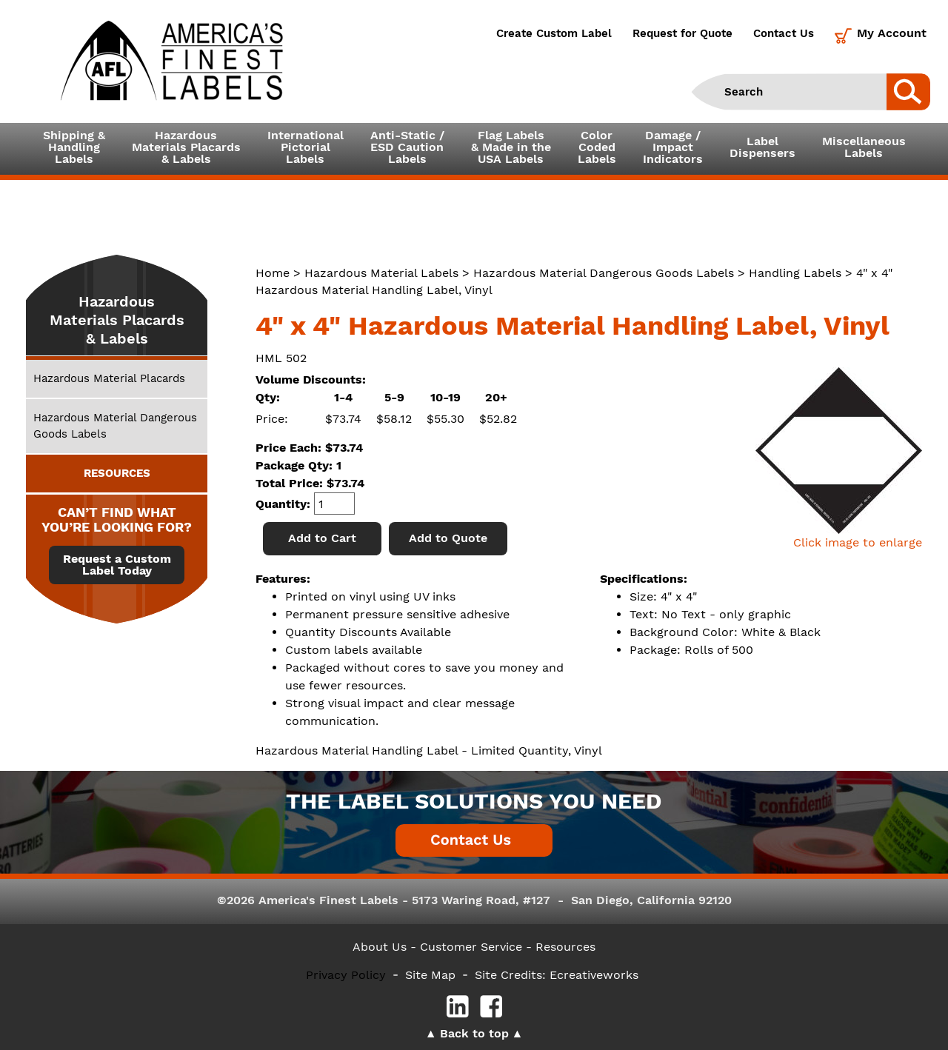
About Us (380, 947)
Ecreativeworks (594, 975)
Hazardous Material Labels (381, 273)
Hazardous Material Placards (109, 378)
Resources (565, 947)
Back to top (474, 1033)
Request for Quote (682, 33)
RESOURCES (117, 473)
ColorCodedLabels (597, 147)
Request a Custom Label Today (117, 565)
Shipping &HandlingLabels (74, 147)
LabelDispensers (762, 147)
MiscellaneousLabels (864, 147)
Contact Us (783, 33)
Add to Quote (448, 538)
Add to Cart (322, 538)
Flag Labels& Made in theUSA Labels (511, 147)
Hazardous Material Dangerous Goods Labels (603, 273)
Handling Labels (795, 273)
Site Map (430, 975)
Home (273, 273)
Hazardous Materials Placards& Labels (186, 147)
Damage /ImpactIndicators (673, 147)
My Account (892, 33)
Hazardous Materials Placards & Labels (117, 319)
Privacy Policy (346, 975)
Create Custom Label (554, 33)
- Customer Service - (471, 947)
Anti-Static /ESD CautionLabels (407, 147)
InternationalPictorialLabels (305, 147)
